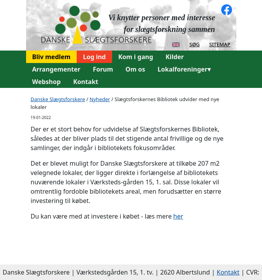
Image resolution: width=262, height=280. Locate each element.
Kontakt (85, 81)
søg (194, 44)
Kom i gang (135, 56)
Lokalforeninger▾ (184, 69)
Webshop (46, 81)
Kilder (174, 56)
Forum (103, 69)
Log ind (94, 56)
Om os (135, 69)
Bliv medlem (51, 56)
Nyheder (100, 99)
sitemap (219, 44)
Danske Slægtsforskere (58, 99)
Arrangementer (56, 69)
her (178, 216)
